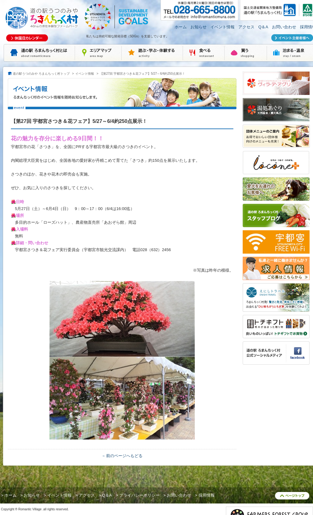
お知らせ (198, 27)
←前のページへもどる (122, 455)
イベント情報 (222, 27)
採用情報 (207, 495)
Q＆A (263, 27)
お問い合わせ (284, 27)
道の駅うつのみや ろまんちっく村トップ (41, 73)
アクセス (246, 27)
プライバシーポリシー (139, 495)
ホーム (181, 27)
